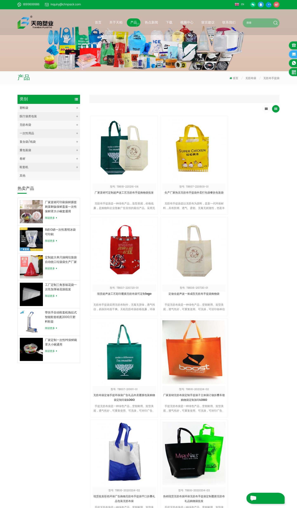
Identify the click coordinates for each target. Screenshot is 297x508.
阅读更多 (51, 218)
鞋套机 (24, 167)
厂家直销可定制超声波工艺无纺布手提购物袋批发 (113, 173)
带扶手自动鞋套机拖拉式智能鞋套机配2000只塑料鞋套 (61, 317)
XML (114, 467)
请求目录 (172, 469)
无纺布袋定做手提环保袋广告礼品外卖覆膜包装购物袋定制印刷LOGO (113, 253)
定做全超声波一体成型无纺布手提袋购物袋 (256, 173)
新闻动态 (117, 442)
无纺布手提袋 (271, 78)
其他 (22, 175)
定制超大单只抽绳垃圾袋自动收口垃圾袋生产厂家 (61, 259)
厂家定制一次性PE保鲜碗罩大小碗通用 (61, 342)
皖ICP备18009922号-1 (126, 473)
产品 (133, 22)
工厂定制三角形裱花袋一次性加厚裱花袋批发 (61, 287)
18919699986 (28, 4)
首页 (98, 22)
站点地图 (117, 454)
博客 (115, 460)
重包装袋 (25, 150)
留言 (252, 498)
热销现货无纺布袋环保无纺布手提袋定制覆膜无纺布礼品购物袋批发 (256, 253)
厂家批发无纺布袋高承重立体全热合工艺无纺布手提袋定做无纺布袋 (160, 332)
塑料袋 (24, 108)
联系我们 (229, 22)
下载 (169, 22)
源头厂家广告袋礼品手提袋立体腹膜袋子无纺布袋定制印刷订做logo (113, 332)
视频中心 (186, 22)
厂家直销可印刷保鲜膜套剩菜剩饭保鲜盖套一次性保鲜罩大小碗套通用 (61, 207)
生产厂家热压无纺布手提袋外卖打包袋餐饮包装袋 (160, 173)
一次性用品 (27, 133)
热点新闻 (151, 22)
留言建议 (207, 22)
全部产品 (117, 436)
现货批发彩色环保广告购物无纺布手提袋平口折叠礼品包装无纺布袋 (208, 253)
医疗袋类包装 (28, 116)
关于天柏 (116, 22)
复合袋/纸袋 (28, 141)
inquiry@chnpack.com (63, 4)
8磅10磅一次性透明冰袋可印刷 (60, 232)
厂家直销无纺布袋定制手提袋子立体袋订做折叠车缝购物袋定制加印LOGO (160, 253)
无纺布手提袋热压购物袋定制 (208, 330)
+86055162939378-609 (49, 460)
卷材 (22, 158)
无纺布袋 (250, 78)
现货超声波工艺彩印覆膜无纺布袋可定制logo (208, 173)
